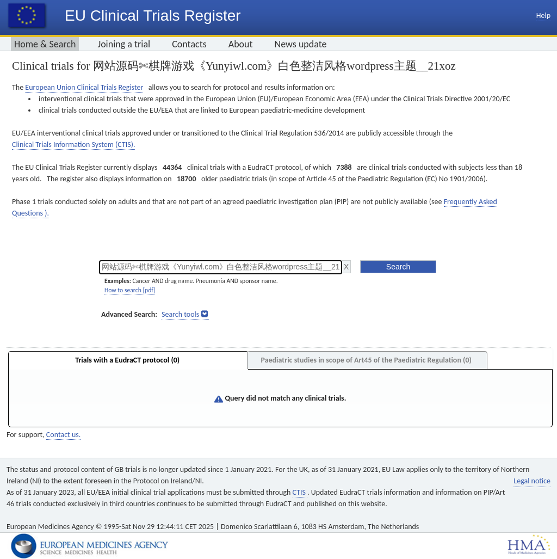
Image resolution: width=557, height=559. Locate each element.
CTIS (300, 492)
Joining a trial (123, 44)
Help (543, 15)
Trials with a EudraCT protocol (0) (127, 360)
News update (301, 44)
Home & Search (45, 44)
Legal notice (531, 481)
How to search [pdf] (129, 290)
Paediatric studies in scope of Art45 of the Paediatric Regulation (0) (366, 360)
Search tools (180, 314)
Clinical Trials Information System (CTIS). (73, 144)
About (240, 44)
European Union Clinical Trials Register (84, 87)
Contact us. (63, 434)
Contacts (189, 44)
